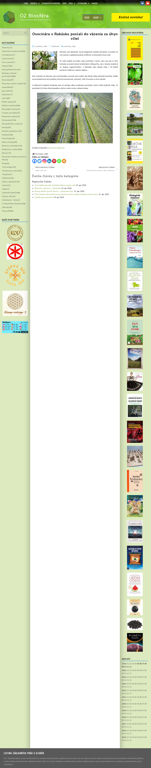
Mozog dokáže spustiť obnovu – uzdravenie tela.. (54, 191)
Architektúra (8, 55)
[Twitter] (39, 161)
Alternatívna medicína (13, 51)
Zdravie (7, 211)
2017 (124, 724)
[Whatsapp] (59, 161)
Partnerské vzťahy (11, 116)
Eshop (97, 17)
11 (128, 673)
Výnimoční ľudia (10, 192)
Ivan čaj (6, 98)
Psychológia (8, 138)
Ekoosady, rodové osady (13, 83)
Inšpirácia (7, 94)
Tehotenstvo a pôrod (12, 171)
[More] (64, 161)
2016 (124, 730)
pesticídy (67, 46)
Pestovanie (8, 120)
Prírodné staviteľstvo (12, 131)
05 (138, 670)
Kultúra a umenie (10, 105)
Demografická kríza (11, 69)
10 (125, 673)
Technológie (9, 167)
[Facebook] (34, 161)
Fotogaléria (83, 3)
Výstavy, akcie (8, 196)
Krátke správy (9, 102)
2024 (124, 677)
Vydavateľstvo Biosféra (51, 3)
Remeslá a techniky (11, 146)
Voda (5, 189)
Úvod (86, 17)
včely (74, 46)
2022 (124, 690)
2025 (124, 670)
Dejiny (6, 66)
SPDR (64, 3)
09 (123, 673)
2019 (124, 710)
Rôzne (6, 153)
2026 (124, 664)
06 (140, 670)
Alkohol (7, 47)
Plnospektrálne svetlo (12, 124)
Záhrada (7, 207)
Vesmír (6, 185)
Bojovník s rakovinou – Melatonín (48, 188)
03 (133, 664)
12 (130, 673)
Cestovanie (8, 58)
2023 (124, 684)
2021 (124, 697)
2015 (124, 737)
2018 (124, 717)
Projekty (34, 3)
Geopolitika (7, 87)
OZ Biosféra (34, 15)
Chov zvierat (8, 62)
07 (143, 670)
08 (145, 670)
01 (128, 664)
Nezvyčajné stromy (11, 109)
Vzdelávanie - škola (11, 200)
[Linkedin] (49, 161)
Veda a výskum (10, 182)
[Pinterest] (54, 161)
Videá (72, 3)
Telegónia (7, 174)
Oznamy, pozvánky (11, 113)
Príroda (6, 127)
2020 (124, 704)
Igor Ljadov (7, 91)
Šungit (5, 163)
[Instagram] (44, 161)
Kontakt (95, 3)
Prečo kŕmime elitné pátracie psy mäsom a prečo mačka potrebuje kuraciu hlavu (66, 194)
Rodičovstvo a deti (11, 149)
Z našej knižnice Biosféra (13, 203)
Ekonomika (8, 80)
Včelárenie (8, 178)
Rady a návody (9, 142)
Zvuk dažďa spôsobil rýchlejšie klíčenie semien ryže (55, 185)
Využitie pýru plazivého (44, 197)
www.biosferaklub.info (56, 148)
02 (130, 664)
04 (135, 664)
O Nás (26, 3)
